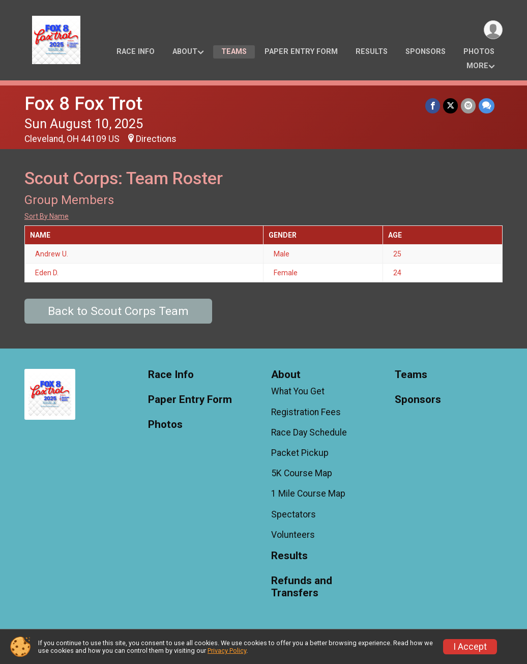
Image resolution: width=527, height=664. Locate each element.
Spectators (293, 514)
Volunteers (293, 535)
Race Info (135, 51)
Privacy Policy (227, 650)
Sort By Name (46, 216)
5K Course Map (301, 473)
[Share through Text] (486, 105)
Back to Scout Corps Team (118, 311)
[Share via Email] (468, 105)
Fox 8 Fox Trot (83, 103)
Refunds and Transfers (301, 587)
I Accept (470, 647)
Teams (234, 51)
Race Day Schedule (309, 432)
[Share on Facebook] (432, 105)
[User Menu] (493, 29)
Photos (478, 51)
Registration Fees (306, 412)
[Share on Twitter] (450, 105)
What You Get (298, 391)
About (184, 51)
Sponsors (425, 51)
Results (372, 51)
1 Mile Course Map (308, 493)
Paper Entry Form (301, 51)
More (477, 66)
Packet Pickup (300, 453)
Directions (156, 139)
